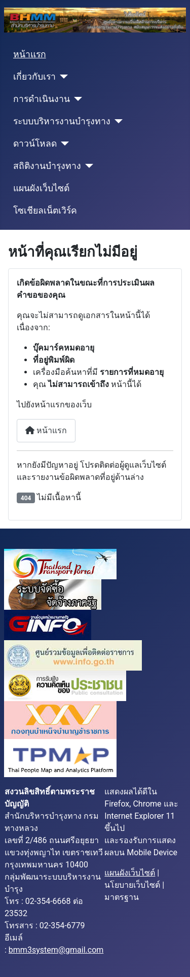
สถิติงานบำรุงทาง (47, 166)
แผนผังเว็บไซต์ (41, 188)
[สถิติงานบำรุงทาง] (87, 166)
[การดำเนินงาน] (76, 99)
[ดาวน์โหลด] (63, 144)
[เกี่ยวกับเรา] (62, 77)
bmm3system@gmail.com (56, 950)
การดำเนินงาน (41, 99)
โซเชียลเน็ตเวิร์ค (45, 210)
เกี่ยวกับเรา (34, 77)
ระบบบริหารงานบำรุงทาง (61, 121)
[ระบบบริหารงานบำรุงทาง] (116, 121)
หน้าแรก (29, 54)
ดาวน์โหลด (35, 143)
